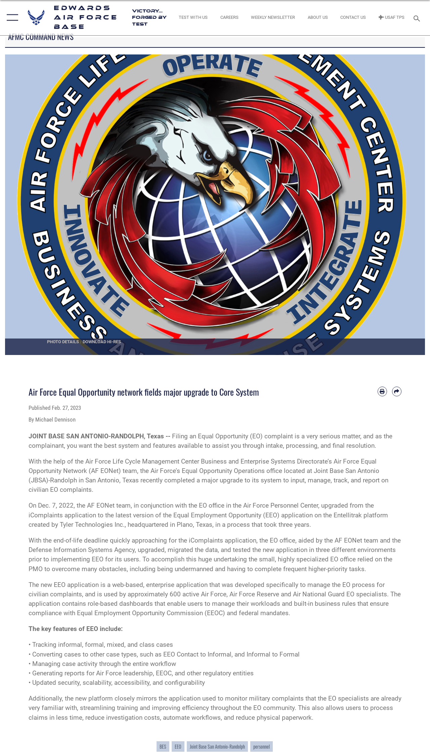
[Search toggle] (418, 17)
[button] (11, 17)
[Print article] (382, 391)
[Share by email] (396, 391)
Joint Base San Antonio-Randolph (217, 746)
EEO (178, 746)
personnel (261, 746)
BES (163, 746)
